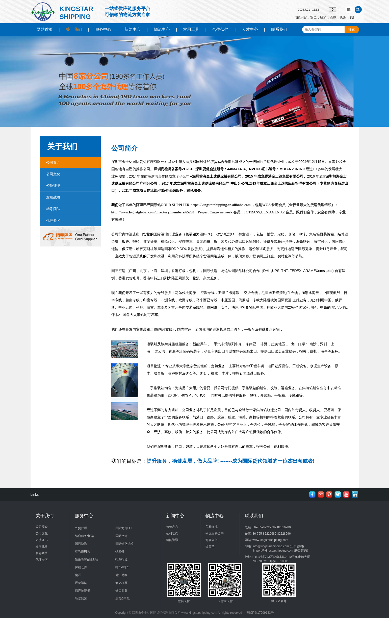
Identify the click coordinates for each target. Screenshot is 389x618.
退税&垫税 (122, 598)
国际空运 (121, 536)
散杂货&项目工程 (86, 559)
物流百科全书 (214, 533)
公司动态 (172, 533)
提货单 (210, 546)
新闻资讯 (172, 540)
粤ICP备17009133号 (260, 612)
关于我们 (74, 29)
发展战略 (53, 197)
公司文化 (53, 174)
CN (358, 9)
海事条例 (211, 540)
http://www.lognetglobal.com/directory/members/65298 (152, 212)
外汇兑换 (121, 575)
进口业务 (121, 590)
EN (349, 9)
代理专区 (53, 220)
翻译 (78, 575)
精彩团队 (53, 209)
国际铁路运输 (124, 544)
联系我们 (279, 29)
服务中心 (103, 29)
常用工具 (191, 29)
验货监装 (81, 598)
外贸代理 (81, 528)
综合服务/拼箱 (84, 536)
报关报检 (121, 559)
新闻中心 (132, 29)
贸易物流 (211, 527)
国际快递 (81, 544)
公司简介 (53, 162)
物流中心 (162, 29)
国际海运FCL (124, 528)
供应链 (119, 551)
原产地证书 (82, 590)
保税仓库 (81, 567)
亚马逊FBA (82, 551)
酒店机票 (121, 583)
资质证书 (53, 186)
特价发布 (172, 527)
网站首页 (45, 29)
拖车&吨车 (122, 567)
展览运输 (81, 583)
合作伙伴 (220, 29)
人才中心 (250, 29)
